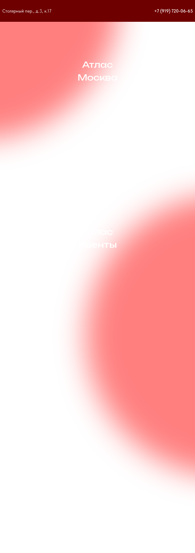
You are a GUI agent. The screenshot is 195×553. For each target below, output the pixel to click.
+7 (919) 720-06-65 (173, 11)
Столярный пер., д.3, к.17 (27, 11)
